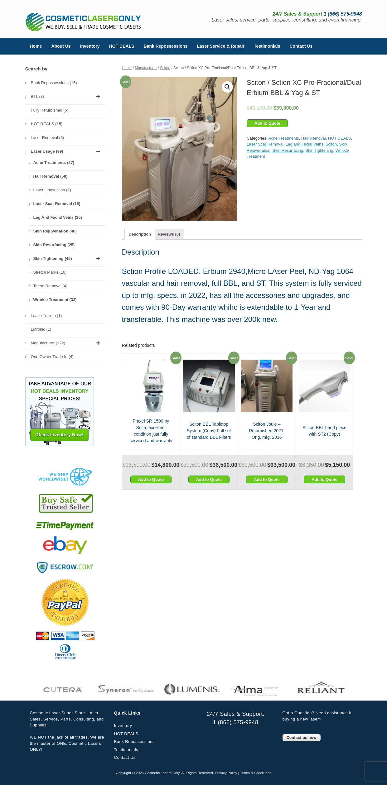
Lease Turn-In (46, 315)
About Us (60, 46)
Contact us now (302, 737)
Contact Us (300, 46)
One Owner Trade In (52, 356)
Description (140, 234)
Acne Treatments (283, 138)
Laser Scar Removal (265, 144)
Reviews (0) (169, 234)
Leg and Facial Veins (304, 144)
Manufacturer (146, 68)
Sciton (165, 68)
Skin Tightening (319, 150)
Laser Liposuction (52, 190)
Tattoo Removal (50, 286)
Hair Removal (313, 138)
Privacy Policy (226, 773)
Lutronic (41, 329)
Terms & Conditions (255, 773)
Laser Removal (47, 137)
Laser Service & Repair (220, 46)
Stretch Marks (50, 272)
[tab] (140, 234)
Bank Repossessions (166, 46)
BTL (66, 96)
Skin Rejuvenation (55, 231)
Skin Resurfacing (288, 150)
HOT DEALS (121, 46)
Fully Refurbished (50, 110)
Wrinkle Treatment (55, 299)
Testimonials (267, 46)
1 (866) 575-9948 (235, 722)
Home (36, 46)
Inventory (90, 46)
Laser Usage (66, 151)
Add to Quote (267, 123)
